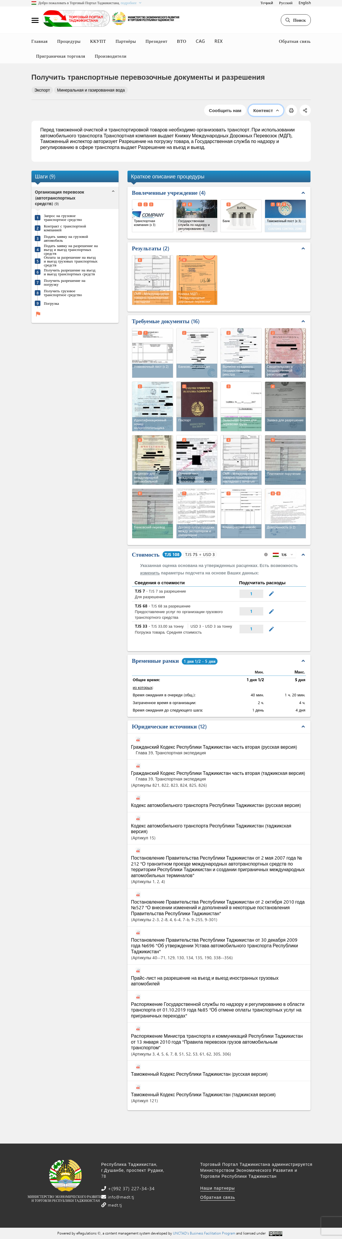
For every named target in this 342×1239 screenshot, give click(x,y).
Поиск (296, 20)
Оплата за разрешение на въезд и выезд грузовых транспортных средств (71, 261)
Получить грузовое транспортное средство (63, 292)
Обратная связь (295, 41)
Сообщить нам (225, 110)
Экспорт (42, 90)
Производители (111, 56)
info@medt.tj (120, 1197)
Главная (39, 41)
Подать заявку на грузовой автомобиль (66, 238)
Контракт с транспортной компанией (65, 228)
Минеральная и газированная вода (91, 90)
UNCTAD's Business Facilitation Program (204, 1233)
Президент (157, 41)
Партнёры (126, 41)
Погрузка (51, 303)
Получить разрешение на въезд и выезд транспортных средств (70, 272)
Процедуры (69, 41)
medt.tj (114, 1205)
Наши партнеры (217, 1188)
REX (219, 41)
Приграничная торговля (60, 56)
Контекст (265, 110)
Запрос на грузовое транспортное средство (63, 217)
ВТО (182, 41)
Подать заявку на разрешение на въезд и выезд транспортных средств (71, 249)
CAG (200, 41)
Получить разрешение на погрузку (65, 282)
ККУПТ (98, 41)
